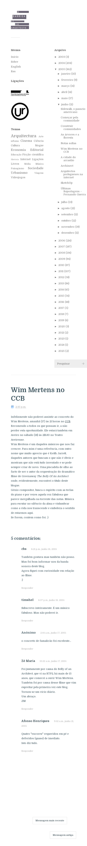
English (16, 66)
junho (65, 104)
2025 (61, 350)
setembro (67, 214)
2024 (61, 344)
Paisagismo (17, 168)
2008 (62, 252)
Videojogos (18, 177)
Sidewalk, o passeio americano (73, 110)
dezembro (68, 232)
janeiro (66, 73)
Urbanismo (19, 172)
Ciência (39, 140)
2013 (61, 283)
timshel (27, 600)
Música (40, 164)
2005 (62, 69)
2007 (62, 246)
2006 (62, 240)
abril (64, 92)
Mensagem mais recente (50, 820)
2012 (61, 277)
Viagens (39, 173)
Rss (13, 71)
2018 (61, 314)
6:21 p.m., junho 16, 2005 (44, 549)
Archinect (67, 165)
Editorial (37, 150)
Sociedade (36, 168)
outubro (66, 220)
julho (64, 202)
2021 (61, 332)
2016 (61, 301)
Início (14, 56)
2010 (61, 265)
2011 (61, 271)
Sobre (14, 61)
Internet (25, 159)
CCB (67, 421)
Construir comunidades (71, 128)
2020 (62, 326)
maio (65, 98)
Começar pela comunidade (70, 119)
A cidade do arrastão (68, 159)
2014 (61, 289)
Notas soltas (68, 143)
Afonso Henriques (35, 721)
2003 (62, 56)
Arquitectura (23, 136)
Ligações (38, 159)
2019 (61, 320)
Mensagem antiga (63, 835)
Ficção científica (33, 154)
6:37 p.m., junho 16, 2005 (51, 600)
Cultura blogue (27, 145)
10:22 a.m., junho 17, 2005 (53, 661)
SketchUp (66, 182)
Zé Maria (28, 661)
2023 (61, 338)
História (15, 159)
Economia (18, 150)
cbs (23, 549)
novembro (68, 226)
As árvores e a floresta (70, 136)
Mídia (27, 164)
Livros (15, 163)
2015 (61, 295)
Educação (16, 154)
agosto (66, 208)
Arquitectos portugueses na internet (72, 174)
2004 (61, 63)
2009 (62, 258)
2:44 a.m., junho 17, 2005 (53, 633)
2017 (61, 307)
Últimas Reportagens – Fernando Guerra (73, 191)
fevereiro (67, 79)
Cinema (26, 141)
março (65, 85)
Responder (27, 588)
